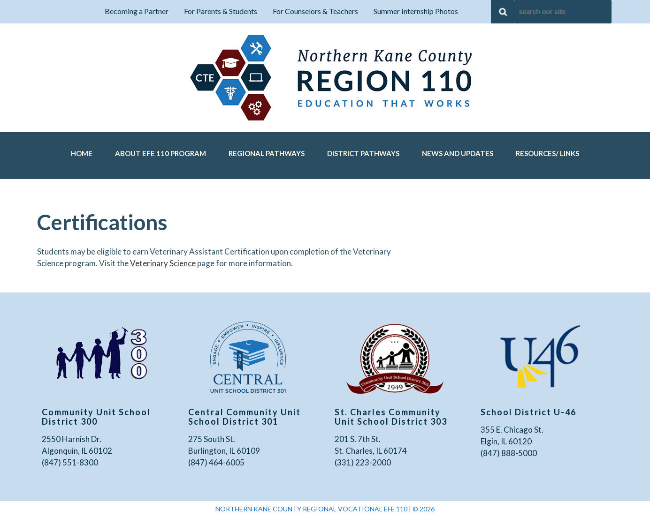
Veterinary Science (163, 263)
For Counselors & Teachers (315, 11)
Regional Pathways (267, 153)
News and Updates (457, 153)
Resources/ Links (547, 153)
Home (81, 153)
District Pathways (363, 153)
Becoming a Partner (136, 11)
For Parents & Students (220, 11)
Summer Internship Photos (416, 11)
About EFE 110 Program (160, 153)
